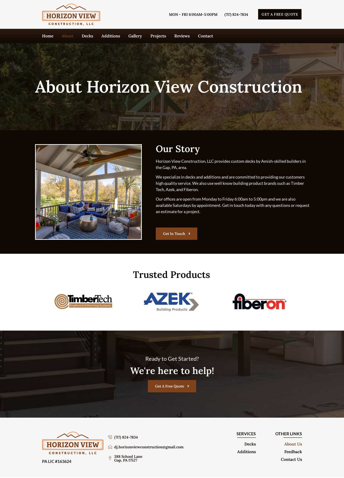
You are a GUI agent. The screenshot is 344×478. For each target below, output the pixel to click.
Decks (87, 36)
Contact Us (291, 460)
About (67, 36)
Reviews (182, 36)
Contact (205, 36)
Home (47, 36)
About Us (293, 444)
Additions (110, 36)
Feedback (293, 452)
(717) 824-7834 (236, 14)
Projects (158, 36)
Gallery (135, 36)
